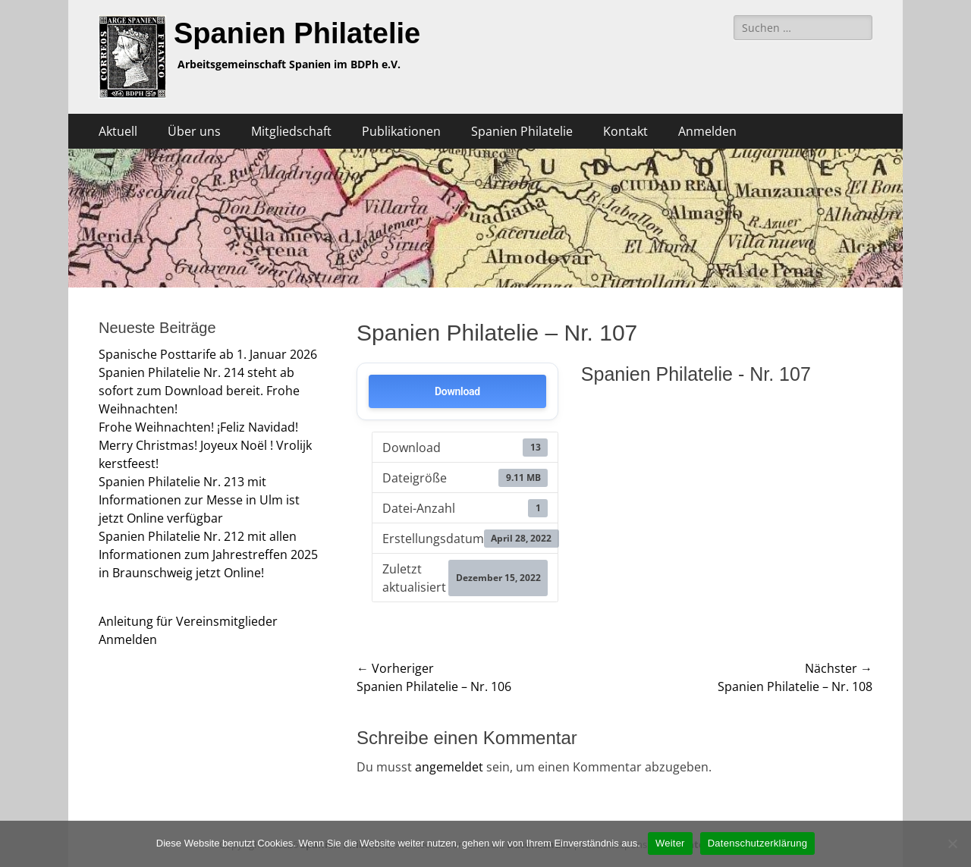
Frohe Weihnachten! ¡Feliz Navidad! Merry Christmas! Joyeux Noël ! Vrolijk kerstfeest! (205, 445)
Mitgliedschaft (291, 131)
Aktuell (118, 131)
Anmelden (707, 131)
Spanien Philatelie (297, 33)
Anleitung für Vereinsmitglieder (188, 621)
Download (457, 391)
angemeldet (449, 767)
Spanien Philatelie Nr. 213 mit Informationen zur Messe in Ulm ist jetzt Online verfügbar (199, 499)
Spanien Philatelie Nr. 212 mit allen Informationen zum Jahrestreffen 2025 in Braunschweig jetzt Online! (208, 554)
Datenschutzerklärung (757, 843)
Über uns (194, 131)
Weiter (670, 843)
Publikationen (401, 131)
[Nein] (952, 843)
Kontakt (625, 131)
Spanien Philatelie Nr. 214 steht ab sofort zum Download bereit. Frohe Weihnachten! (199, 390)
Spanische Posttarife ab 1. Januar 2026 (208, 354)
